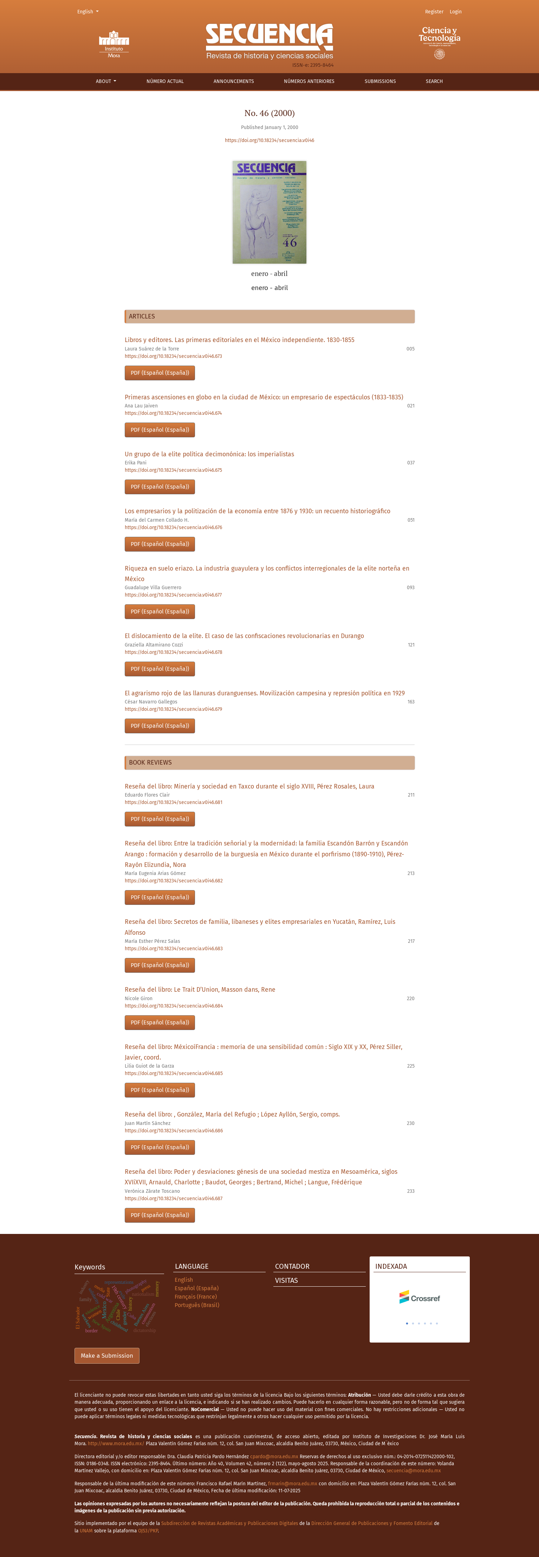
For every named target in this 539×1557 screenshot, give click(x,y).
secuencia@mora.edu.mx (414, 1471)
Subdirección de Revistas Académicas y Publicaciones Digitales (229, 1523)
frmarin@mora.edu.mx (292, 1484)
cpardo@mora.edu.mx (274, 1457)
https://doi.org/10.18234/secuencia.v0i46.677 (173, 595)
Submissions (380, 81)
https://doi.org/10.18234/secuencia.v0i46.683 (174, 949)
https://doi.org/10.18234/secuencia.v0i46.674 (173, 413)
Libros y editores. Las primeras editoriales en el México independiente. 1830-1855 (240, 340)
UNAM (86, 1531)
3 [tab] (419, 1323)
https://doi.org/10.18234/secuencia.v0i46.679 (173, 709)
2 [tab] (413, 1323)
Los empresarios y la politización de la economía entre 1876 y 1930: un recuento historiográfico (257, 511)
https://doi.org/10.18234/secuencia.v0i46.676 (173, 527)
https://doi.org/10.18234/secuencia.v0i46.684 (174, 1006)
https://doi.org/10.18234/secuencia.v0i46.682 (174, 881)
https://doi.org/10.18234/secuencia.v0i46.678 (173, 652)
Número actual (165, 81)
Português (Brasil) (197, 1305)
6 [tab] (437, 1323)
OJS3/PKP (148, 1531)
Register (434, 12)
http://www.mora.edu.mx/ (116, 1444)
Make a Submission (107, 1355)
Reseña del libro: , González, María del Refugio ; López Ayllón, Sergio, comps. (232, 1114)
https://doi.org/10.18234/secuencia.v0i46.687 (173, 1199)
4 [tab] (425, 1323)
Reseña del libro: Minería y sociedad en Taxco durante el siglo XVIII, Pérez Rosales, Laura (250, 786)
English (89, 11)
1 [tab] (407, 1323)
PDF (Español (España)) (160, 372)
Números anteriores (309, 81)
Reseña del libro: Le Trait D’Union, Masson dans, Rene (200, 989)
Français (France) (196, 1296)
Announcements (234, 81)
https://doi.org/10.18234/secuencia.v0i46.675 (173, 470)
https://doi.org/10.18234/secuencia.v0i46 (269, 140)
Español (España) (197, 1288)
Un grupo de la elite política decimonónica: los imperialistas (209, 454)
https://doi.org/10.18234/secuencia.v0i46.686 (174, 1131)
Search (434, 81)
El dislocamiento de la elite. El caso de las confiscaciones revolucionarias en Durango (244, 636)
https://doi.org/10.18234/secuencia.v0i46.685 (174, 1073)
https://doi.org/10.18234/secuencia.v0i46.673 (173, 356)
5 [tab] (431, 1323)
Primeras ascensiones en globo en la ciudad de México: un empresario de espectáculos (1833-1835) (264, 397)
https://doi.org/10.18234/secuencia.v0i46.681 (173, 802)
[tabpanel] (420, 1297)
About (104, 81)
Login (456, 12)
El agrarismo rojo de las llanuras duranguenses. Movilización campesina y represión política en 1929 (265, 693)
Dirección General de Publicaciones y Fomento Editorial (372, 1523)
